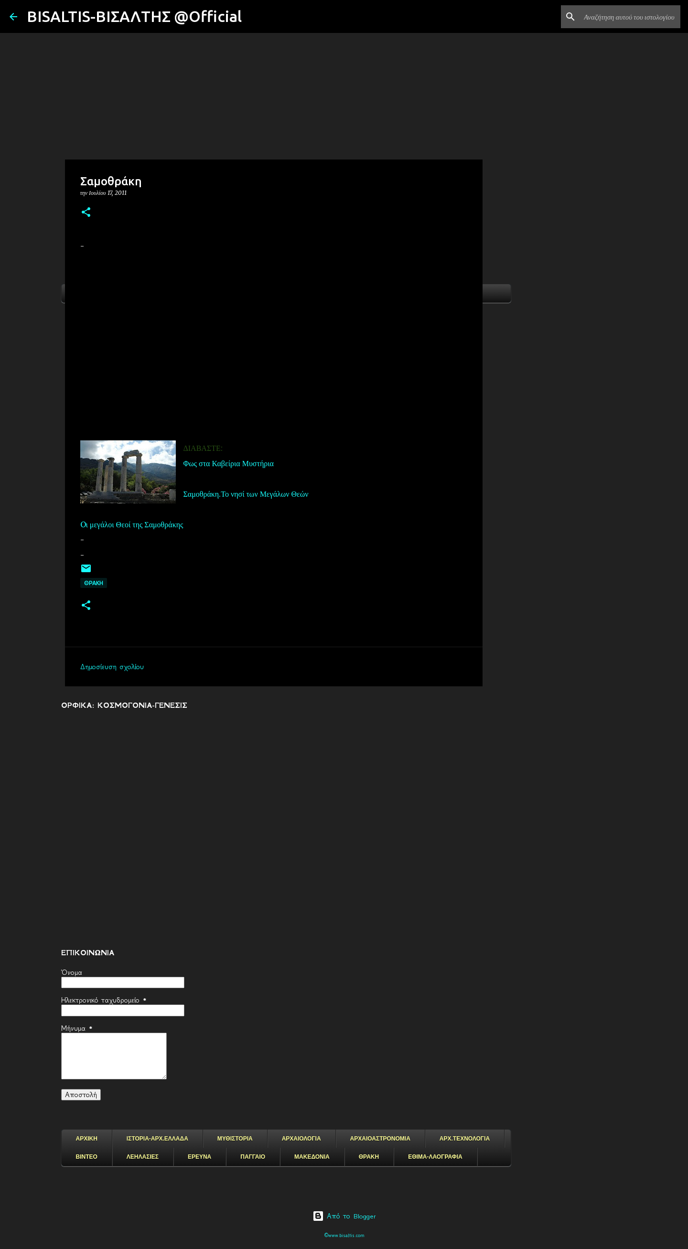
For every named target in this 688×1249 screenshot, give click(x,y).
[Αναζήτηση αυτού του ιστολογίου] (630, 16)
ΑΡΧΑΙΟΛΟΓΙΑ (301, 1138)
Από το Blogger (344, 1216)
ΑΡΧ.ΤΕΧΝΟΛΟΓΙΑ (465, 1138)
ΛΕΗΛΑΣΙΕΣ (143, 1156)
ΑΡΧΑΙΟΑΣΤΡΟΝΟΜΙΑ (380, 1138)
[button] (86, 212)
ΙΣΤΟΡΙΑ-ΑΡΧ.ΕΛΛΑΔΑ (157, 1138)
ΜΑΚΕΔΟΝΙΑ (312, 1156)
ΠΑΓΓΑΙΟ (252, 1156)
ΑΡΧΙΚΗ (86, 1138)
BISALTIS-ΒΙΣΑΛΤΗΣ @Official (134, 16)
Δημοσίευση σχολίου (112, 666)
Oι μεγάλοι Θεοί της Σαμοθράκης (131, 524)
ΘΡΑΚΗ (93, 583)
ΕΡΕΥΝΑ (199, 1156)
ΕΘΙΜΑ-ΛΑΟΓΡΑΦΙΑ (435, 1156)
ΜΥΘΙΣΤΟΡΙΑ (235, 1138)
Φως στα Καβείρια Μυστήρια (228, 463)
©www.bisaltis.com (344, 1235)
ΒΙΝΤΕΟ (86, 1156)
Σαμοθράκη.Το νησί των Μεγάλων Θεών (246, 494)
